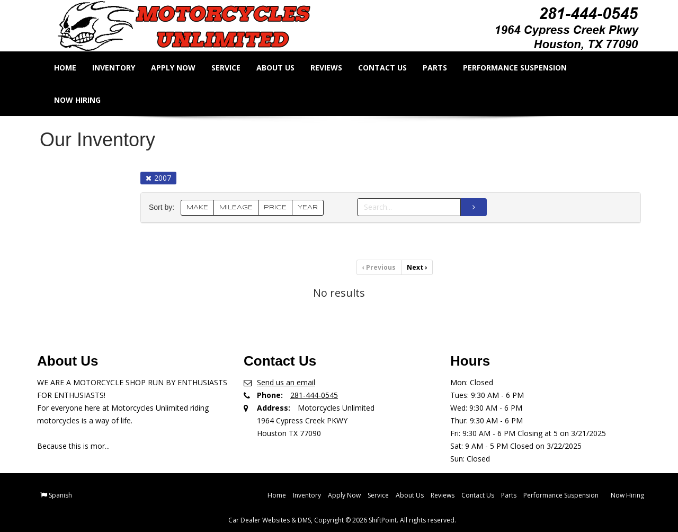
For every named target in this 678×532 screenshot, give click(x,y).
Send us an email (286, 382)
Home (72, 68)
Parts (442, 68)
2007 (158, 178)
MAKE (197, 207)
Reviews (333, 68)
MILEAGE (236, 207)
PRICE (275, 207)
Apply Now (180, 68)
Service (232, 68)
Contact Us (389, 68)
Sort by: (164, 207)
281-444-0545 (314, 395)
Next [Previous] (417, 267)
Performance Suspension (522, 68)
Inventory (120, 68)
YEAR (308, 207)
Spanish (60, 495)
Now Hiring (84, 100)
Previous (379, 267)
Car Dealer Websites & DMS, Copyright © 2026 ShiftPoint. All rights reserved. (342, 520)
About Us (282, 68)
